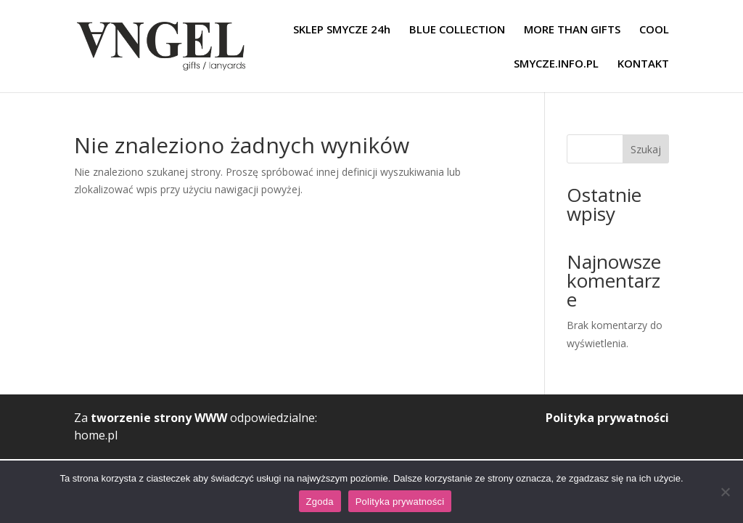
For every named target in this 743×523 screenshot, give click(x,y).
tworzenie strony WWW (159, 418)
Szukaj (646, 149)
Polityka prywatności (607, 418)
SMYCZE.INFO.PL (556, 64)
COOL (654, 30)
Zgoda (320, 501)
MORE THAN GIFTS (572, 30)
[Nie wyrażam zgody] (725, 492)
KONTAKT (643, 64)
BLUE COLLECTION (457, 30)
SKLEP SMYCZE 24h (341, 30)
